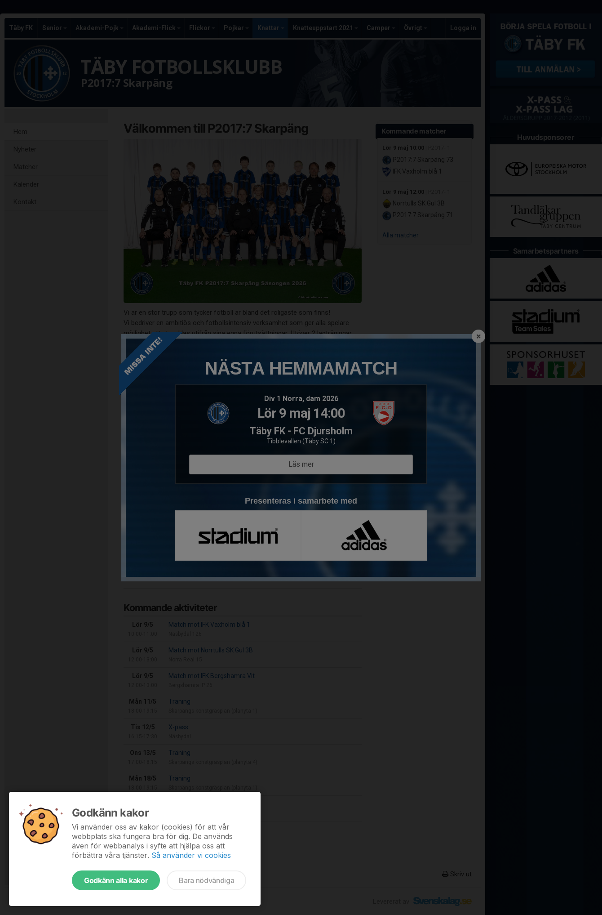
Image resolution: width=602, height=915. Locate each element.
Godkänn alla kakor (116, 880)
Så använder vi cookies (191, 855)
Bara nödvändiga (206, 880)
